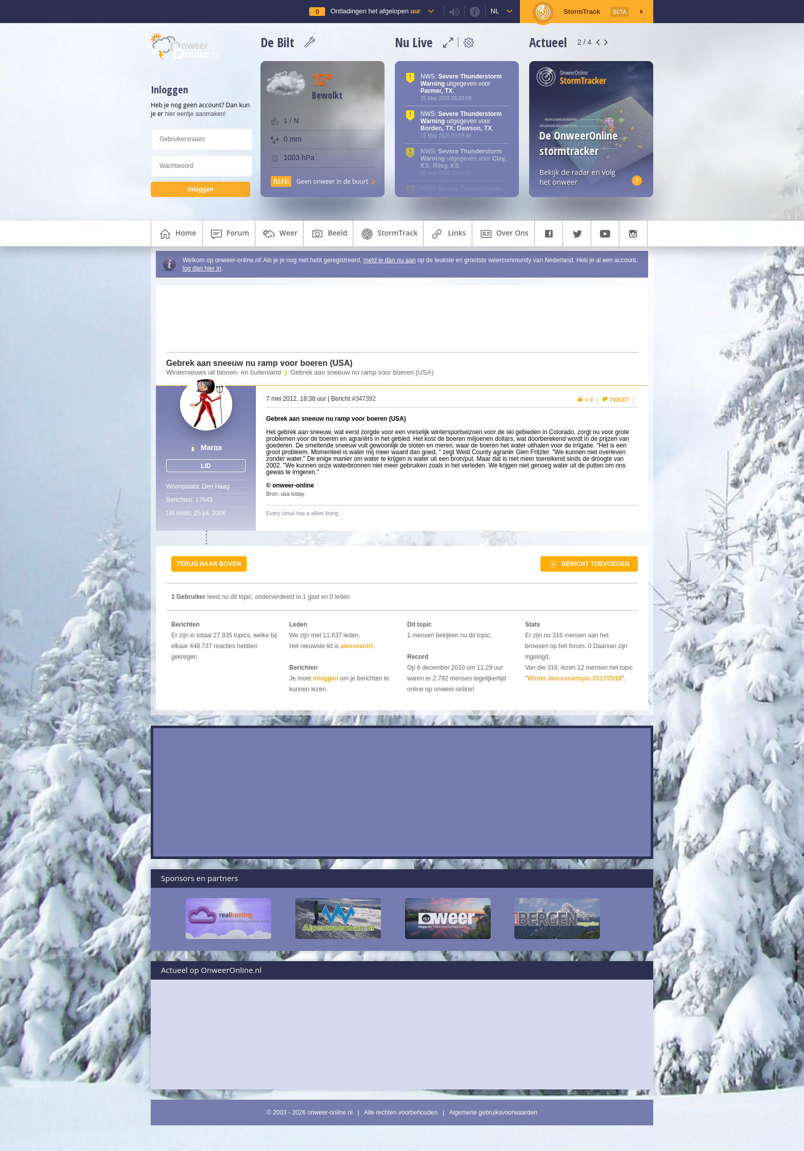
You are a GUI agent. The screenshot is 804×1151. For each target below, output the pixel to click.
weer (279, 234)
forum (228, 234)
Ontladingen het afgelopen (375, 11)
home (176, 234)
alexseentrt (356, 646)
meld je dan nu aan (390, 260)
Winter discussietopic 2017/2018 (574, 678)
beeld (328, 234)
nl (495, 11)
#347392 (364, 398)
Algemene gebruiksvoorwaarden (493, 1112)
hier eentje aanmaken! (195, 114)
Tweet (620, 400)
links (447, 234)
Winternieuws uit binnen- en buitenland (223, 372)
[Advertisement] (395, 319)
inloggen (325, 678)
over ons (503, 234)
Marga (211, 448)
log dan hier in (202, 268)
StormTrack (388, 234)
